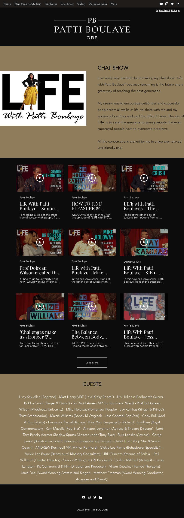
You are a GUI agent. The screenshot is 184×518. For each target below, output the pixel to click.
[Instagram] (167, 4)
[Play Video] (40, 178)
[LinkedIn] (178, 4)
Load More (92, 362)
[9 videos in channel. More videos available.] (92, 256)
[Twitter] (172, 4)
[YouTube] (161, 4)
